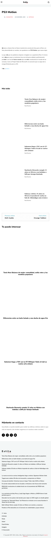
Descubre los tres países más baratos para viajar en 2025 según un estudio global (25, 498)
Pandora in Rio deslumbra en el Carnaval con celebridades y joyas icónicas (23, 508)
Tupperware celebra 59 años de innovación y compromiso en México (21, 478)
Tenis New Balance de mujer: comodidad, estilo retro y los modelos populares (35, 101)
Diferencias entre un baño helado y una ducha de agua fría (36, 125)
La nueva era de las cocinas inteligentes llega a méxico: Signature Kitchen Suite (24, 475)
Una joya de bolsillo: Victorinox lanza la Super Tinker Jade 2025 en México (23, 481)
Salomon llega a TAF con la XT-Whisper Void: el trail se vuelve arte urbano (36, 148)
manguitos (9, 17)
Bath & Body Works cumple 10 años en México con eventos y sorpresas (22, 505)
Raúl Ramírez (28, 106)
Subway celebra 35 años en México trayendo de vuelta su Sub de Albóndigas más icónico (36, 196)
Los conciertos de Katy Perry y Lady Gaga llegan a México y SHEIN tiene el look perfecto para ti (24, 494)
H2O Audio (9, 218)
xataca (7, 68)
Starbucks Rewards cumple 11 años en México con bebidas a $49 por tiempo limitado (36, 172)
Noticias (31, 17)
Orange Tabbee (40, 218)
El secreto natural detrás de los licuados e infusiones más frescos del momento (24, 484)
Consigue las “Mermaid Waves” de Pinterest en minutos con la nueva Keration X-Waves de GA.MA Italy (25, 501)
